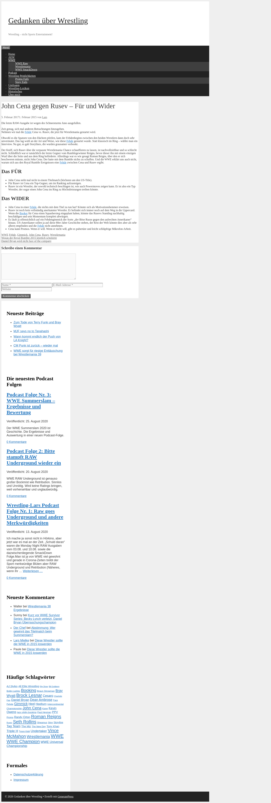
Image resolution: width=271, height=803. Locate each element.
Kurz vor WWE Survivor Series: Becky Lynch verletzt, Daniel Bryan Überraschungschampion (38, 618)
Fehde (28, 132)
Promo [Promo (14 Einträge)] (10, 717)
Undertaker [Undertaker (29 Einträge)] (39, 731)
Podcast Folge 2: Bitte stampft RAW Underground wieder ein (34, 457)
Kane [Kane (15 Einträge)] (45, 708)
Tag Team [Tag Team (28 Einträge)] (13, 726)
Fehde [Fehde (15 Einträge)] (10, 704)
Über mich (14, 94)
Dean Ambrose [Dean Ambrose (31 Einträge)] (41, 700)
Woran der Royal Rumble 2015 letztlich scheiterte (29, 237)
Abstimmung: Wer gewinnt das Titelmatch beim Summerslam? (34, 631)
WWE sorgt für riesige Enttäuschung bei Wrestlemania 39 (38, 352)
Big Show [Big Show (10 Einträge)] (44, 686)
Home (11, 54)
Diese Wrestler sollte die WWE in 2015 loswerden (38, 642)
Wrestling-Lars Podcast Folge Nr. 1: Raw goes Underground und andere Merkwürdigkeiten (35, 514)
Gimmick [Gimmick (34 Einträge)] (21, 704)
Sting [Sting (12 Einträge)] (50, 722)
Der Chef (20, 628)
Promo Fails (22, 78)
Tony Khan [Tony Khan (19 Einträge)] (53, 726)
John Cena (35, 234)
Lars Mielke (21, 640)
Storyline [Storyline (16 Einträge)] (58, 722)
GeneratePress (66, 796)
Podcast (12, 72)
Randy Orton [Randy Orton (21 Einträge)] (22, 717)
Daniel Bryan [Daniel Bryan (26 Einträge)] (20, 700)
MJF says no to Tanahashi (31, 331)
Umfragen (14, 85)
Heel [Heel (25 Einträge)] (32, 704)
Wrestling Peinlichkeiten (22, 75)
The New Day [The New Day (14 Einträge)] (39, 726)
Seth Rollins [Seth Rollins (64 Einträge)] (24, 721)
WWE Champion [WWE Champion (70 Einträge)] (23, 741)
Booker (23, 213)
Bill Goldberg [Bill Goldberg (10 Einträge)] (54, 686)
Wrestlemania (22, 66)
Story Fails (21, 82)
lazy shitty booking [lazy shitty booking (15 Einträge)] (27, 712)
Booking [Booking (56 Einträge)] (28, 690)
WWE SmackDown (26, 69)
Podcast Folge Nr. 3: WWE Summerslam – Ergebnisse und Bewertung (31, 403)
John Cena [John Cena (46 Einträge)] (32, 708)
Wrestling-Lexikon (18, 88)
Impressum (21, 780)
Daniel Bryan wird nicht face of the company (26, 241)
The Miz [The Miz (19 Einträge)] (26, 726)
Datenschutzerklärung (28, 774)
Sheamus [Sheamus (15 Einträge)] (42, 722)
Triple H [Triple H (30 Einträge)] (12, 731)
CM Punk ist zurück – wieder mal (36, 345)
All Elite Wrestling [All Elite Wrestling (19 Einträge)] (28, 686)
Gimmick (22, 234)
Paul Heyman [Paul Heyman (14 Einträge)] (44, 712)
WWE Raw (21, 63)
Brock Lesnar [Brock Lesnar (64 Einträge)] (29, 695)
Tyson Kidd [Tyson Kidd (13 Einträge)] (24, 731)
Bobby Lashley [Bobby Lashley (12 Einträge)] (13, 691)
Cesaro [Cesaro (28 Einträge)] (48, 696)
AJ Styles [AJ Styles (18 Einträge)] (12, 686)
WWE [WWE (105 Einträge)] (57, 736)
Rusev (45, 234)
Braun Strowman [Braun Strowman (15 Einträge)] (46, 691)
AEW (11, 57)
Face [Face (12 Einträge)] (55, 700)
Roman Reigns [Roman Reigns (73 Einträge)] (46, 716)
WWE (11, 60)
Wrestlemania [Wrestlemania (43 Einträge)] (38, 736)
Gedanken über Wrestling (48, 20)
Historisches (15, 91)
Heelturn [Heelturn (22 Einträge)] (41, 704)
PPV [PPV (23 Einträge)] (55, 712)
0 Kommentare (16, 442)
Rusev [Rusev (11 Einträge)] (9, 723)
